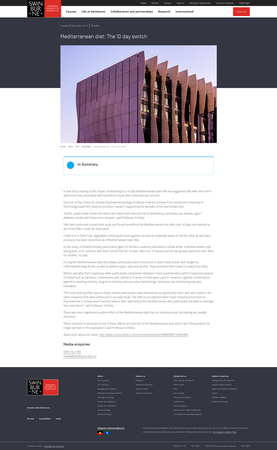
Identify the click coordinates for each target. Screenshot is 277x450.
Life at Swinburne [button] (94, 12)
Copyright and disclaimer (54, 446)
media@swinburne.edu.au (79, 356)
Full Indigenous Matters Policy (225, 432)
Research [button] (164, 12)
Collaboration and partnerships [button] (132, 12)
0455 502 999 (72, 352)
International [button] (185, 12)
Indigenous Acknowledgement (111, 428)
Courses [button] (71, 12)
